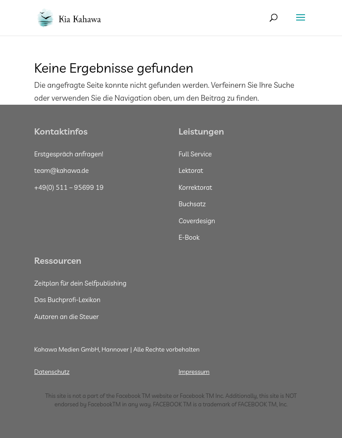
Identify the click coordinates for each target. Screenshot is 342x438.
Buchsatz (192, 204)
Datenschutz (51, 372)
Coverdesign (197, 221)
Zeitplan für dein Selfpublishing (80, 283)
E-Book (189, 237)
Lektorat (191, 170)
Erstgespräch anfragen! (68, 154)
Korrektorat (195, 187)
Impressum (194, 372)
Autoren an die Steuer (66, 316)
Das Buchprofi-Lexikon (67, 299)
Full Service (195, 154)
